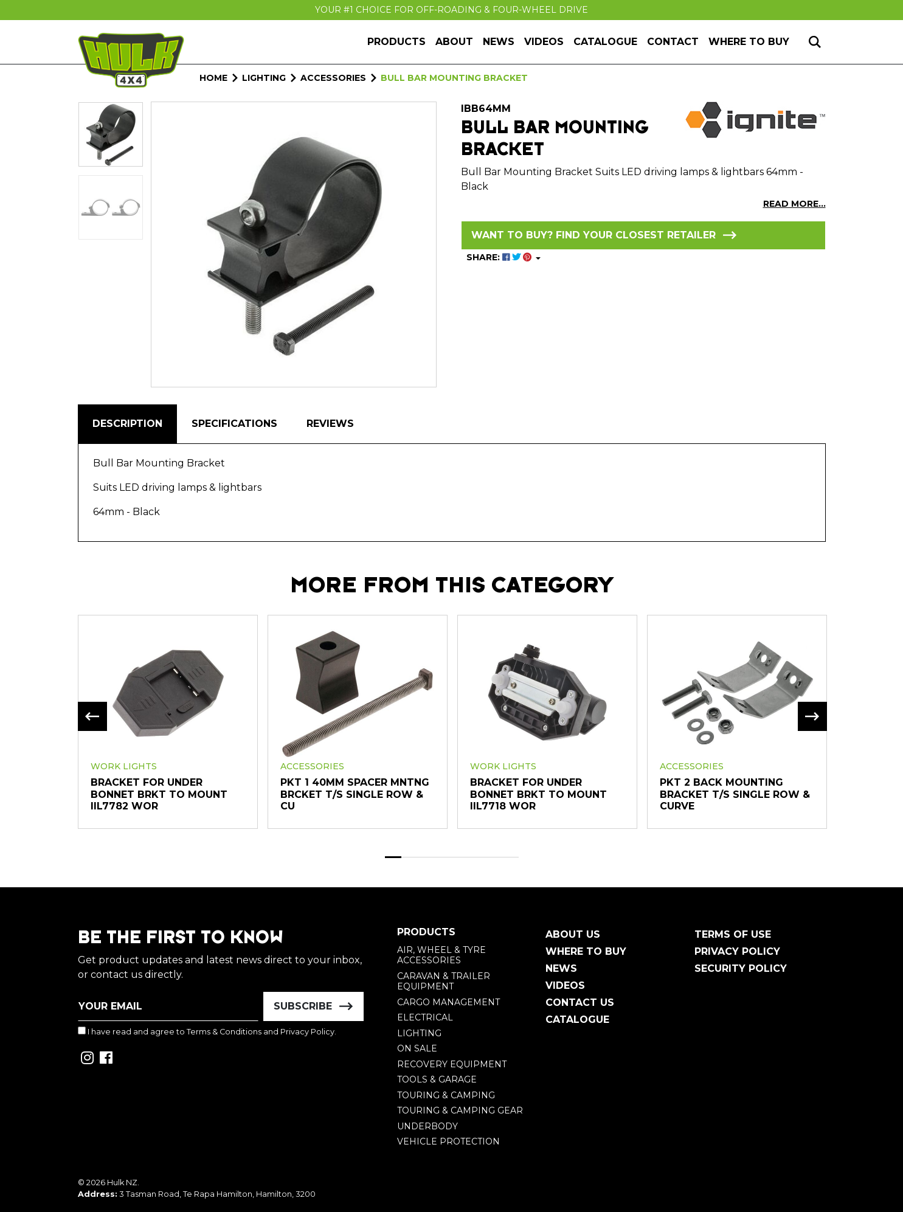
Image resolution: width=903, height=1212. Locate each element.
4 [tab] (443, 857)
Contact (673, 41)
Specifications (234, 423)
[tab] (127, 423)
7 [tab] (493, 857)
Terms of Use (732, 934)
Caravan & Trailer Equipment (443, 981)
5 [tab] (460, 857)
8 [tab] (510, 857)
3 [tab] (426, 857)
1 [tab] (393, 857)
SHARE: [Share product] (500, 257)
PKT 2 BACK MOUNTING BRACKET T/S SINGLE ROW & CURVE (735, 794)
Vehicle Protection (448, 1141)
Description (127, 423)
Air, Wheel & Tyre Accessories (441, 955)
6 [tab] (476, 857)
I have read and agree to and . (207, 1031)
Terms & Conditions (224, 1031)
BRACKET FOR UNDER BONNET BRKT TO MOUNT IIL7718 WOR (538, 794)
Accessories (312, 766)
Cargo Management (448, 1002)
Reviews (330, 423)
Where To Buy (585, 951)
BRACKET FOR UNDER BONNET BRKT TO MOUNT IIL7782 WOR (159, 794)
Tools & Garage (437, 1079)
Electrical (425, 1017)
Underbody (427, 1126)
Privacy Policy (307, 1031)
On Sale (417, 1048)
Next (812, 716)
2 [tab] (409, 857)
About (454, 41)
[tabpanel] (168, 721)
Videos (544, 41)
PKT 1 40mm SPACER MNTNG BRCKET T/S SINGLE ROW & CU (354, 794)
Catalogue (605, 41)
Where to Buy (748, 41)
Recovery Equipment (452, 1064)
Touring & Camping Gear (460, 1110)
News (498, 41)
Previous (92, 716)
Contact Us (579, 1002)
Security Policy (740, 968)
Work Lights (124, 766)
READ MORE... (794, 203)
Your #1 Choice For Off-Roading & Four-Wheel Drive (451, 9)
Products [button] (396, 41)
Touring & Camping (446, 1095)
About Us (572, 934)
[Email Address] (168, 1006)
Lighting (419, 1033)
